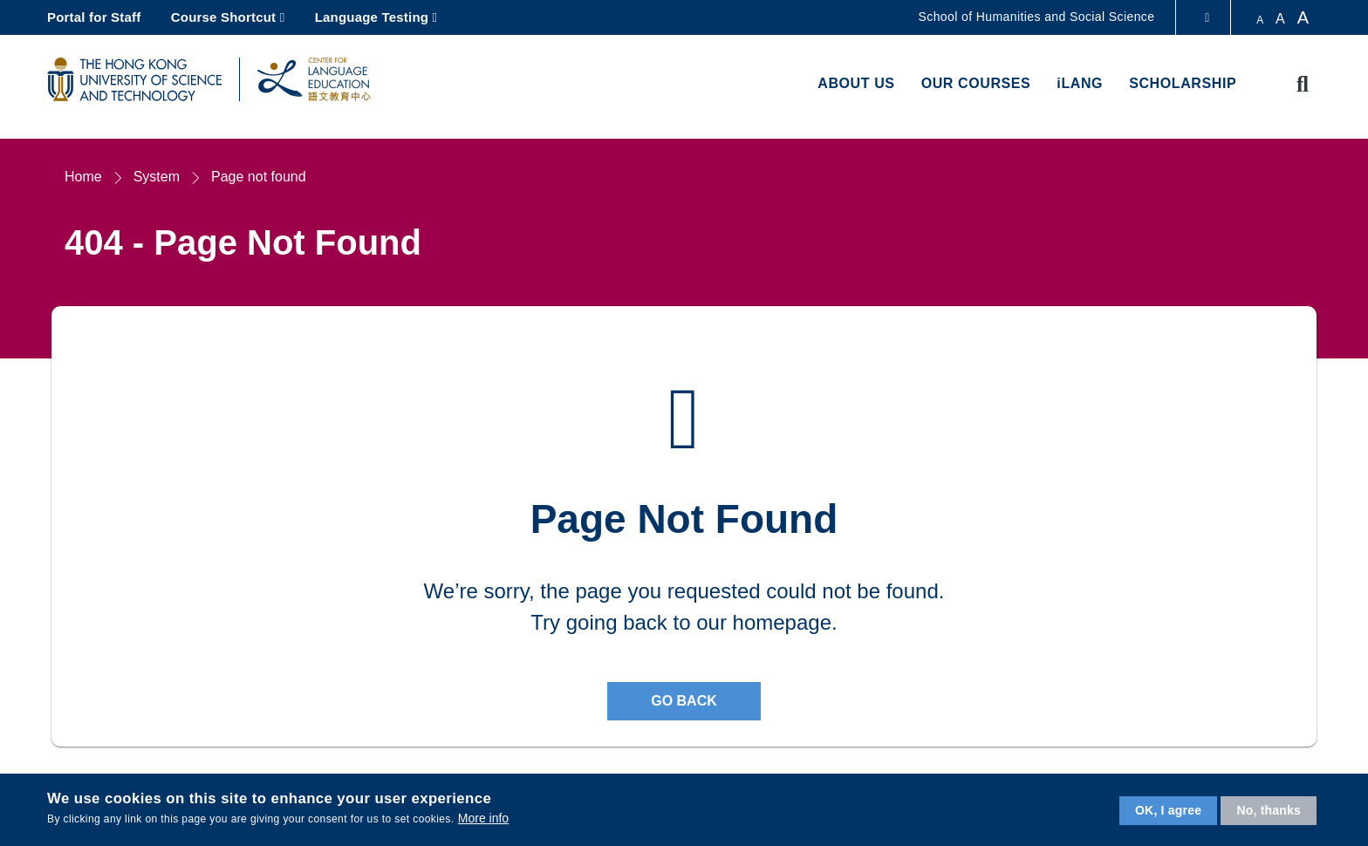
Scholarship (1182, 83)
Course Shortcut (224, 17)
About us (855, 83)
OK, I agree (1168, 810)
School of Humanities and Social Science (1037, 17)
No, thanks (1268, 810)
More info (483, 818)
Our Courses (976, 83)
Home (83, 176)
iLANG (1080, 83)
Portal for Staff (93, 17)
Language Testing (371, 17)
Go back (684, 700)
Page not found (258, 176)
